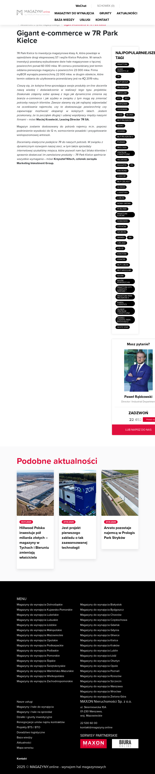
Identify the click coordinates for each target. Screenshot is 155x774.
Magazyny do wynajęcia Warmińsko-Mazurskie (45, 671)
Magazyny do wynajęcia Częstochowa (103, 620)
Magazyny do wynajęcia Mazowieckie (40, 635)
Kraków (121, 259)
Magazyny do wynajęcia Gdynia (99, 630)
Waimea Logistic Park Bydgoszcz (124, 320)
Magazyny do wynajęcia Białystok (101, 604)
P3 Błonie (122, 209)
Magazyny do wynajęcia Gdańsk (100, 625)
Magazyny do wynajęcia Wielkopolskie (40, 676)
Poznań (121, 142)
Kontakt (22, 758)
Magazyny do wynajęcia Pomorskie (38, 655)
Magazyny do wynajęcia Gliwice (100, 635)
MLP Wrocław (124, 270)
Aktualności (24, 742)
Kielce (120, 248)
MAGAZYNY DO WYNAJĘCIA (74, 13)
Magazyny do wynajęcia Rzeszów (100, 676)
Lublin (120, 198)
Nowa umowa (124, 203)
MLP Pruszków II (125, 137)
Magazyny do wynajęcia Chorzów (100, 615)
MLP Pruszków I (125, 120)
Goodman (122, 109)
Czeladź (121, 243)
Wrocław (122, 93)
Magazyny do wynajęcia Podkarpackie (40, 645)
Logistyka (122, 192)
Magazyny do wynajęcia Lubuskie (37, 620)
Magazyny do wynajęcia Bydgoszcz (102, 609)
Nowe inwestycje (123, 70)
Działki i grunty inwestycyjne (34, 717)
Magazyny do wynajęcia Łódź (98, 655)
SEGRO (120, 126)
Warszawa (122, 104)
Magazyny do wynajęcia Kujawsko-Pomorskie (44, 609)
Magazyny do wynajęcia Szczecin (100, 681)
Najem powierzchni (123, 281)
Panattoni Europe (122, 215)
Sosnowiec (122, 221)
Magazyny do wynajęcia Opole (99, 666)
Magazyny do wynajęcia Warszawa (101, 686)
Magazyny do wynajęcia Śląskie (36, 661)
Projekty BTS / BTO (28, 727)
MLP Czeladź (123, 182)
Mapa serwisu (25, 747)
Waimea (120, 237)
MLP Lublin (122, 265)
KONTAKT (102, 20)
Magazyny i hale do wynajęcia (35, 707)
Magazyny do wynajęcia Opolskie (37, 640)
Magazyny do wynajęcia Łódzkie (37, 625)
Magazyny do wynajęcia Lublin (99, 650)
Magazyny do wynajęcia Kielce (99, 640)
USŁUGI (85, 20)
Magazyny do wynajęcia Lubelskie (38, 615)
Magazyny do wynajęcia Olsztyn (100, 661)
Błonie (129, 115)
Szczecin (121, 232)
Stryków (121, 226)
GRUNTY (105, 13)
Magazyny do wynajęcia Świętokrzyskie (41, 666)
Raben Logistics (122, 303)
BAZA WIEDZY (64, 20)
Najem (120, 276)
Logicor (121, 176)
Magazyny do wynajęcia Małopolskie (39, 630)
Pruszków (122, 87)
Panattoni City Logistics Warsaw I (124, 289)
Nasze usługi (25, 701)
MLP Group (122, 82)
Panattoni (122, 64)
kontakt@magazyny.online (96, 727)
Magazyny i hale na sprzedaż (34, 712)
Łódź (119, 115)
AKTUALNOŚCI (127, 13)
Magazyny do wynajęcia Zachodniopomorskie (45, 681)
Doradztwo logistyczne (31, 732)
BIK (130, 237)
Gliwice (121, 187)
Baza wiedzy (24, 737)
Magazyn (121, 165)
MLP (127, 98)
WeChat (81, 6)
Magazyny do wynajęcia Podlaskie (38, 650)
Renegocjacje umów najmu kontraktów (41, 722)
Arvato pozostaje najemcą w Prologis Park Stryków (119, 533)
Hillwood (122, 160)
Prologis (121, 147)
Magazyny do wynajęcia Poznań (100, 671)
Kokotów (121, 254)
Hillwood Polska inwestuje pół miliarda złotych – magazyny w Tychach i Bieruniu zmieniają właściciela (34, 543)
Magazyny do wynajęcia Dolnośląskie (40, 604)
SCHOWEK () (105, 6)
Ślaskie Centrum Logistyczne (123, 311)
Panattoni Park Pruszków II (124, 297)
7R (118, 76)
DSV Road (122, 171)
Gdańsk (121, 131)
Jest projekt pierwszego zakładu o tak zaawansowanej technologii (74, 538)
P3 (132, 165)
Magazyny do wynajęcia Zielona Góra (103, 696)
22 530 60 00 (88, 723)
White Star (122, 327)
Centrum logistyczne (123, 153)
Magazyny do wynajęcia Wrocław (100, 691)
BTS (119, 98)
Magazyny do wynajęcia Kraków (100, 645)
